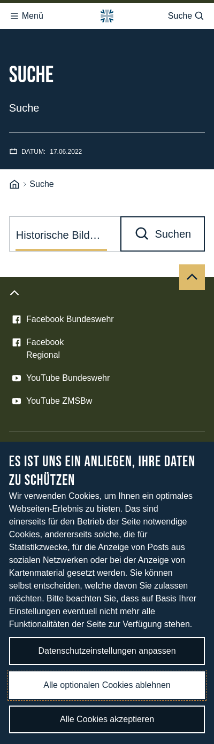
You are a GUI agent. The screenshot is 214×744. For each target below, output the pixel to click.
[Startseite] (14, 184)
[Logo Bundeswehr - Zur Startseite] (107, 16)
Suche (186, 16)
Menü (26, 16)
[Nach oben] (192, 277)
